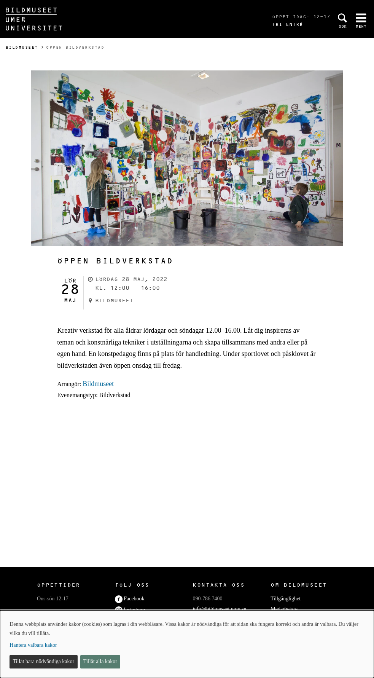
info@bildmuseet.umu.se (219, 609)
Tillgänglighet (286, 598)
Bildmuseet (22, 47)
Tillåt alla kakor (100, 661)
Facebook (134, 598)
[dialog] (187, 644)
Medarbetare (284, 609)
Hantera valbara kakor (33, 645)
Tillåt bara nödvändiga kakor (44, 661)
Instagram (134, 610)
